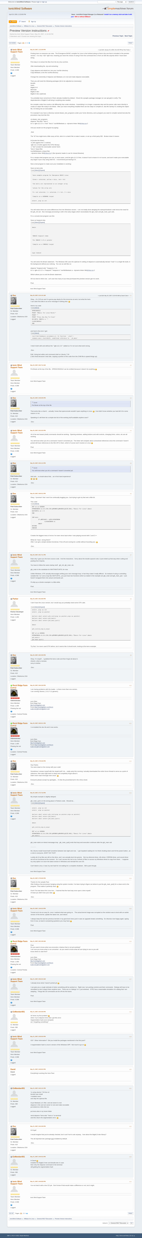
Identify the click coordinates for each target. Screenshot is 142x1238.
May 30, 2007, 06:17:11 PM (38, 555)
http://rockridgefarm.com (37, 705)
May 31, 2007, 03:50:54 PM (38, 1036)
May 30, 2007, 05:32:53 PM (38, 430)
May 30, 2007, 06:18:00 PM (38, 598)
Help (117, 1235)
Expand (42, 170)
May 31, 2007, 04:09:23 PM (38, 1069)
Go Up (11, 1213)
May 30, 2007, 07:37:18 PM (38, 792)
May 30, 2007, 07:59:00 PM (38, 878)
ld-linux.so (83, 123)
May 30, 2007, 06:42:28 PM (38, 685)
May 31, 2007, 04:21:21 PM (38, 1088)
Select (37, 170)
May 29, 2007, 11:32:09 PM (38, 49)
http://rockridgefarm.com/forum (44, 707)
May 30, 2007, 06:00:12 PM (38, 493)
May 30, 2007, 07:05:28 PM (38, 761)
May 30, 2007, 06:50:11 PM (38, 723)
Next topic (128, 36)
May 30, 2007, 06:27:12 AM (38, 365)
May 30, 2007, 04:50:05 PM (38, 398)
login (38, 2)
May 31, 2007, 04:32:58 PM (38, 1126)
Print (130, 43)
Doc (14, 295)
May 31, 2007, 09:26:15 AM (38, 979)
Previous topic (118, 36)
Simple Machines (24, 1235)
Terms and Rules (124, 1235)
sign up (44, 2)
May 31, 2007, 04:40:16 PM (38, 1156)
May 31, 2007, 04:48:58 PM (38, 1181)
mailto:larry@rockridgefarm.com (40, 709)
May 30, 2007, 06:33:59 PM (38, 655)
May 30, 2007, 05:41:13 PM (38, 463)
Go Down (12, 43)
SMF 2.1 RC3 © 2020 (13, 1235)
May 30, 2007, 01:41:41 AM (38, 295)
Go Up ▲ (132, 1235)
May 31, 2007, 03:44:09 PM (38, 1011)
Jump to (105, 1223)
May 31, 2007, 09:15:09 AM (38, 941)
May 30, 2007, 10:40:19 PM (38, 908)
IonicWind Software (20, 8)
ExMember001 (19, 1012)
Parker (15, 599)
